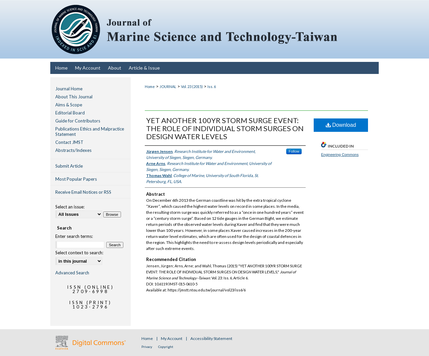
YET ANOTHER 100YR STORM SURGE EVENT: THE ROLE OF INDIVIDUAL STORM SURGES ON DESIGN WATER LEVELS (225, 128)
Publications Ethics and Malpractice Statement (89, 131)
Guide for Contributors (77, 120)
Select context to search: (79, 252)
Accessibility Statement (211, 338)
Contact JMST (69, 142)
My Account (172, 338)
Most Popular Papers (76, 179)
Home (150, 86)
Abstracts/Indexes (73, 150)
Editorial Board (70, 112)
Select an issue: (69, 206)
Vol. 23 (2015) (192, 86)
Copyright (165, 347)
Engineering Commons (340, 155)
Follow (294, 151)
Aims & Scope (68, 104)
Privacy (147, 347)
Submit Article (69, 166)
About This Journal (74, 96)
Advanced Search (72, 272)
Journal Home (68, 88)
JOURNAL (168, 86)
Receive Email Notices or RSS (83, 192)
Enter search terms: (74, 236)
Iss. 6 (211, 86)
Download (341, 125)
